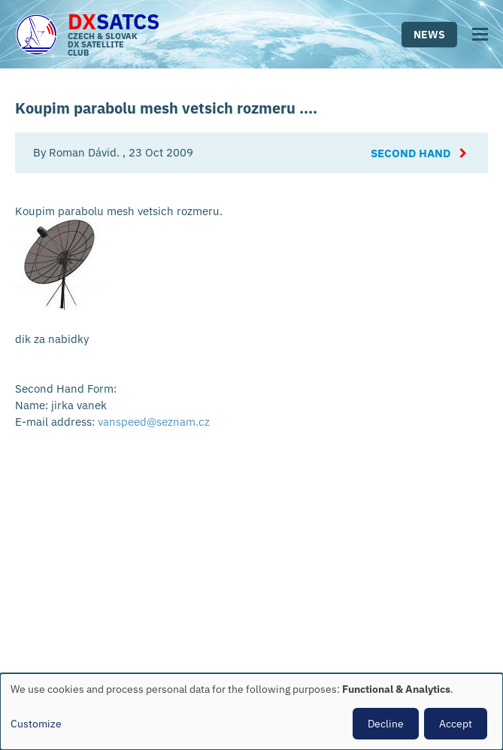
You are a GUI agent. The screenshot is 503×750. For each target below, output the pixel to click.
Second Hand (410, 153)
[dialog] (251, 711)
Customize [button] (36, 723)
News (429, 34)
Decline (386, 723)
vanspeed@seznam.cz (154, 421)
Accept (455, 723)
